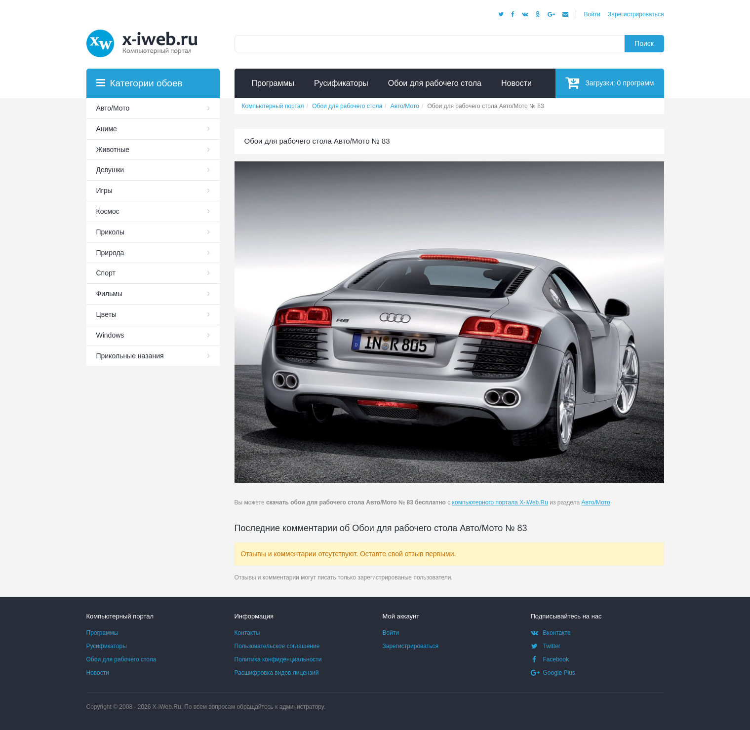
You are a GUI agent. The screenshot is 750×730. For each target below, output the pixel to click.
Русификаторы (106, 646)
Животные (113, 150)
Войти (592, 14)
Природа (110, 253)
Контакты (247, 632)
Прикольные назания (130, 356)
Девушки (110, 170)
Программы (102, 632)
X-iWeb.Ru (167, 706)
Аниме (106, 129)
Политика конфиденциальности (278, 659)
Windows (110, 335)
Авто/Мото (596, 502)
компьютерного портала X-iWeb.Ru (500, 502)
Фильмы (109, 294)
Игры (104, 190)
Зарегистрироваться (636, 14)
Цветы (106, 314)
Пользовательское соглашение (277, 646)
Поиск (644, 43)
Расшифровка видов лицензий (277, 672)
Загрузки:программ (609, 83)
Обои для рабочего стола (121, 659)
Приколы (110, 232)
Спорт (106, 273)
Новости (97, 672)
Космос (107, 211)
